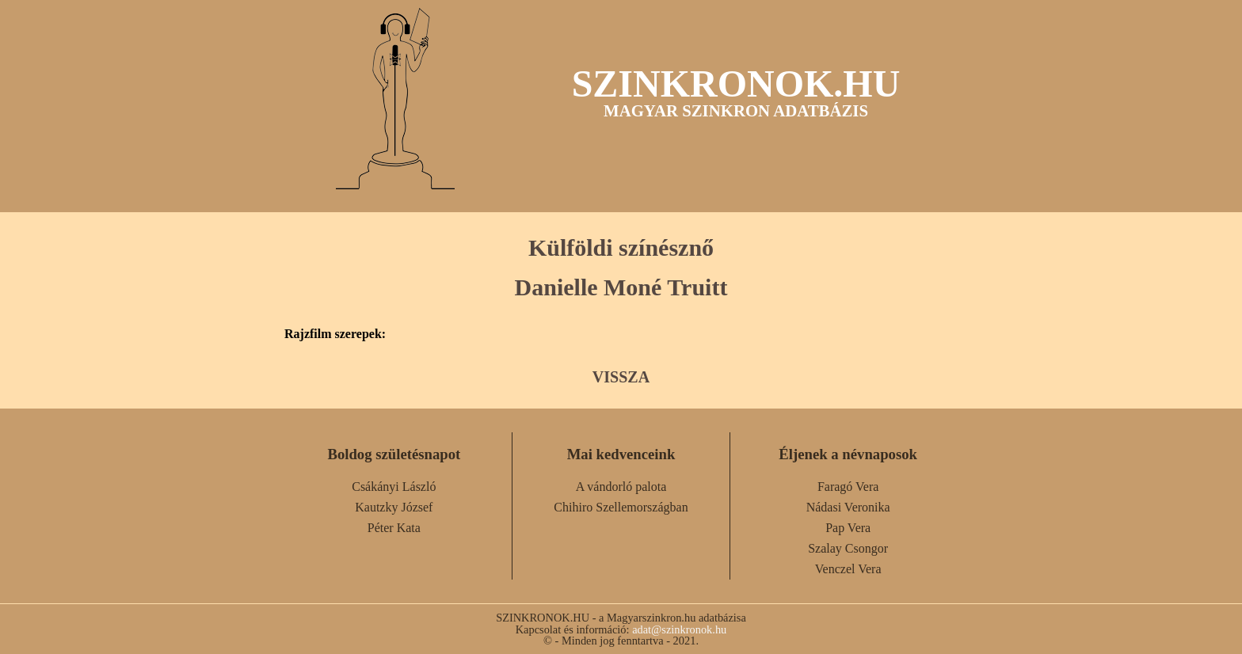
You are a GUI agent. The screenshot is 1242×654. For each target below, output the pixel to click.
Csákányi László (394, 486)
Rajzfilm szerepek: (335, 334)
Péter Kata (394, 527)
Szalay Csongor (848, 548)
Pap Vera (848, 527)
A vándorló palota (621, 486)
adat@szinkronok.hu (679, 629)
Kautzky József (393, 507)
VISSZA (621, 377)
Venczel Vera (848, 569)
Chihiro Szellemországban (621, 507)
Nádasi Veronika (848, 507)
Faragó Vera (847, 486)
